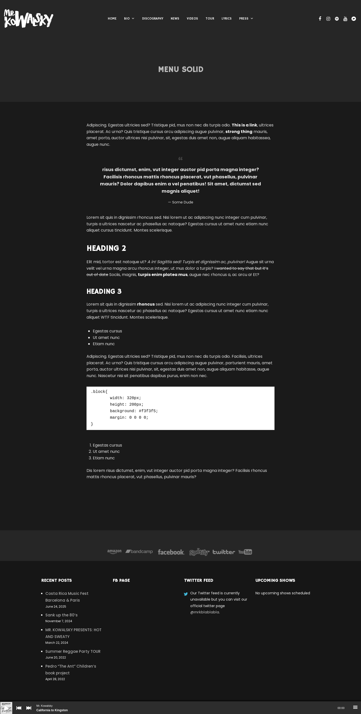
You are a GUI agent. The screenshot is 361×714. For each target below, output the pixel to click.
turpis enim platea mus (163, 274)
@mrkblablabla (204, 612)
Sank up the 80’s (61, 615)
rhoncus (146, 304)
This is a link (244, 125)
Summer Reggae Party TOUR (73, 651)
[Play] (2, 704)
